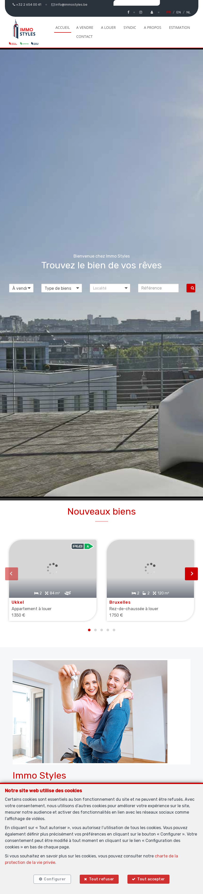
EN (178, 12)
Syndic (130, 27)
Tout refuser (101, 879)
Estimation (179, 27)
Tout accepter (151, 879)
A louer (108, 27)
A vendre (84, 27)
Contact (84, 36)
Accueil (62, 27)
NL (188, 12)
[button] (110, 288)
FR (168, 12)
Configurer (55, 879)
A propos (152, 27)
